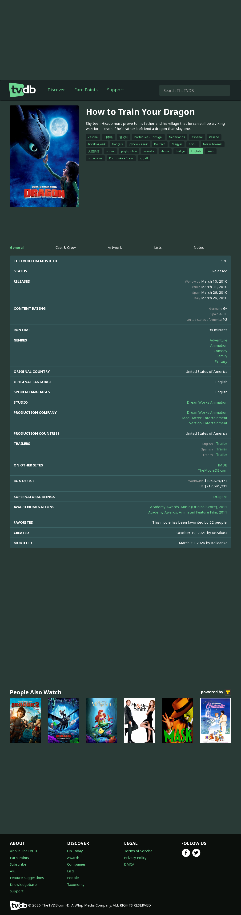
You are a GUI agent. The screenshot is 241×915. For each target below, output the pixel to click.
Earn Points (86, 89)
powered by (216, 692)
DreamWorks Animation (207, 402)
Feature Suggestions (27, 877)
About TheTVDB (23, 850)
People (73, 877)
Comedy (220, 350)
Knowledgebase (23, 884)
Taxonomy (75, 884)
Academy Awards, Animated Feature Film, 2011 (187, 512)
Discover (56, 89)
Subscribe (18, 864)
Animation (218, 345)
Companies (76, 864)
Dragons (220, 496)
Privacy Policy (135, 857)
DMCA (129, 864)
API (13, 871)
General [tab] (17, 247)
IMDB (222, 465)
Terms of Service (138, 850)
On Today (75, 850)
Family (222, 355)
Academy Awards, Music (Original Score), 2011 (188, 506)
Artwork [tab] (115, 247)
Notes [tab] (199, 247)
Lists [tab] (158, 247)
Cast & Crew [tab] (66, 247)
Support (115, 89)
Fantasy (221, 361)
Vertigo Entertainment (208, 423)
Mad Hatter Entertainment (204, 417)
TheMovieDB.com (212, 470)
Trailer (221, 443)
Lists (71, 871)
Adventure (218, 340)
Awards (73, 857)
